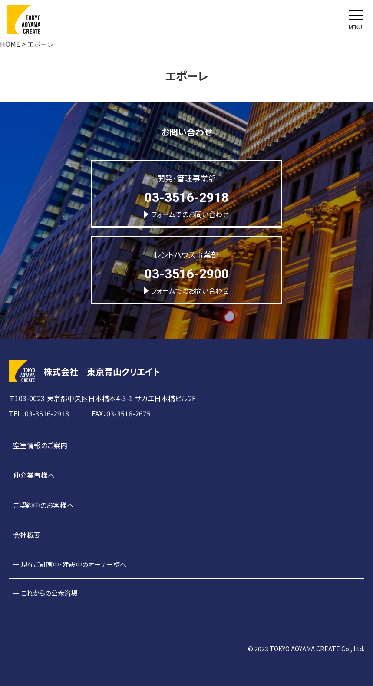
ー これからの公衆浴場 (45, 592)
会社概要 (27, 535)
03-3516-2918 (187, 197)
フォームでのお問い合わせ (186, 214)
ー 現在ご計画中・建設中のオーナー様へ (69, 564)
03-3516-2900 (187, 273)
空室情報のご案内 (40, 445)
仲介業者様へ (34, 475)
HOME (10, 44)
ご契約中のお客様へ (43, 505)
